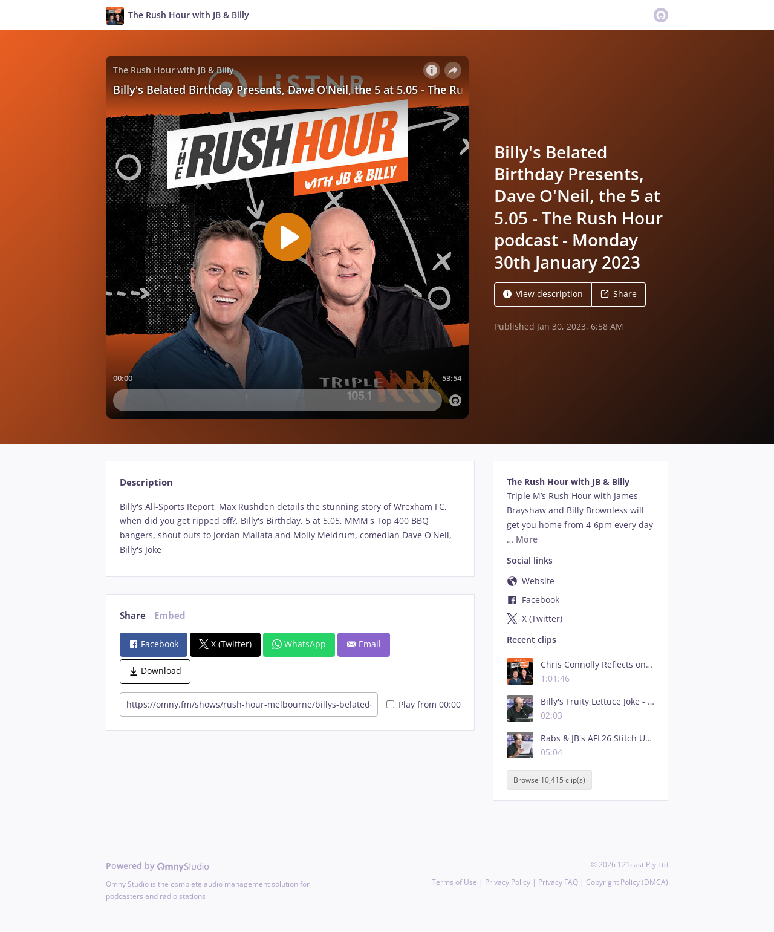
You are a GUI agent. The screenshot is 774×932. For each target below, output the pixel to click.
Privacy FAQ (558, 882)
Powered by (157, 866)
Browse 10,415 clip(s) (549, 780)
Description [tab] (146, 482)
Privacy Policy (507, 882)
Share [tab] (133, 615)
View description (543, 293)
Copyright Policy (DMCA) (627, 882)
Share (618, 293)
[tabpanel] (290, 528)
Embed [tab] (170, 615)
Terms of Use (454, 882)
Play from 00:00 (423, 704)
